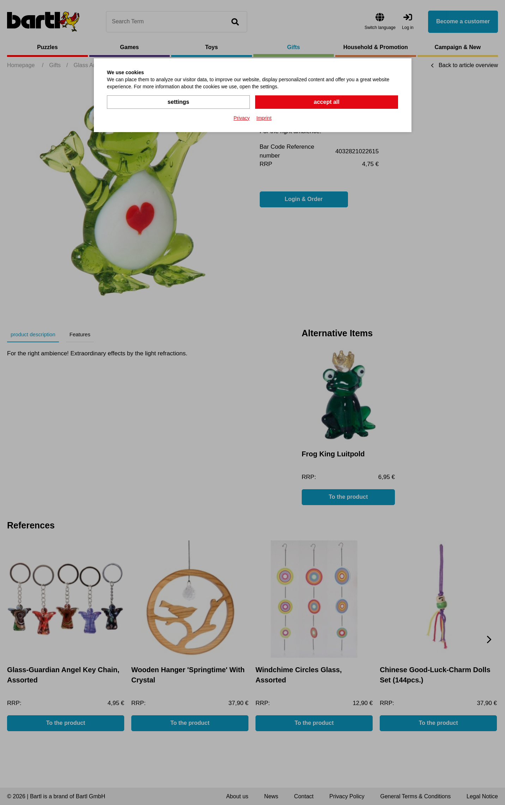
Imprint (264, 118)
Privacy (242, 118)
